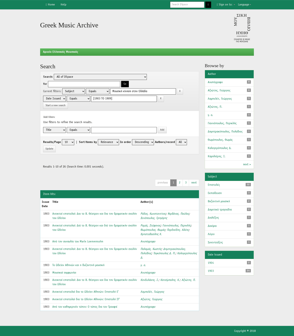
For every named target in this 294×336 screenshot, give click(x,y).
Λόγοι (211, 234)
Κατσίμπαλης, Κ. (170, 280)
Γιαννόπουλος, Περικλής (176, 225)
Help (63, 4)
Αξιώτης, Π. (189, 280)
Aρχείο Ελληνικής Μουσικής (60, 51)
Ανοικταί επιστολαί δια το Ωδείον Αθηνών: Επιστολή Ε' (85, 291)
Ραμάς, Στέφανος (150, 225)
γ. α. (143, 265)
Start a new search (55, 105)
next (194, 182)
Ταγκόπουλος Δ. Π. (164, 253)
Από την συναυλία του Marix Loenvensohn (77, 241)
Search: (48, 76)
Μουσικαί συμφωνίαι (64, 272)
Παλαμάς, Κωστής (150, 249)
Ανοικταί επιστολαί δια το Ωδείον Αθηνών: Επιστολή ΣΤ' (86, 299)
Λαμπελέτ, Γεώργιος (152, 291)
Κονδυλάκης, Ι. (149, 280)
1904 (211, 263)
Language (244, 4)
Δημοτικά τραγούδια (220, 209)
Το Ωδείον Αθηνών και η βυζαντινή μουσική (78, 265)
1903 (211, 271)
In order (125, 142)
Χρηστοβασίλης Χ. (151, 234)
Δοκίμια (212, 226)
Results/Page (52, 142)
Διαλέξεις (213, 217)
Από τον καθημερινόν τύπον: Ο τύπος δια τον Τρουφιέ (84, 306)
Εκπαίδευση (215, 193)
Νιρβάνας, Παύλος (178, 213)
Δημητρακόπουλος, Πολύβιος (225, 131)
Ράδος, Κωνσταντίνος (153, 213)
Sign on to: (226, 4)
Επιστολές (214, 184)
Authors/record (165, 142)
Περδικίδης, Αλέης (178, 230)
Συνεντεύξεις (215, 242)
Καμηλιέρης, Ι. (216, 156)
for (45, 84)
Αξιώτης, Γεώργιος (151, 299)
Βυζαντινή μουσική (219, 201)
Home (50, 4)
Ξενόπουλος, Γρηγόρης (153, 218)
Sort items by (88, 142)
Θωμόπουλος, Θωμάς (152, 230)
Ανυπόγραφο (147, 241)
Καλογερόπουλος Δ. (219, 148)
